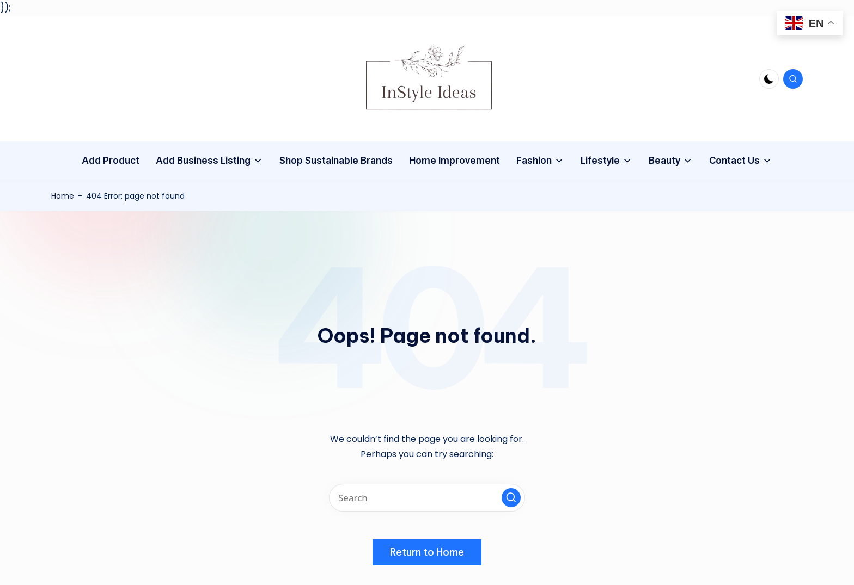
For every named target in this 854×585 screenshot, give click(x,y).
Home (62, 195)
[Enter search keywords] (427, 498)
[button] (511, 497)
